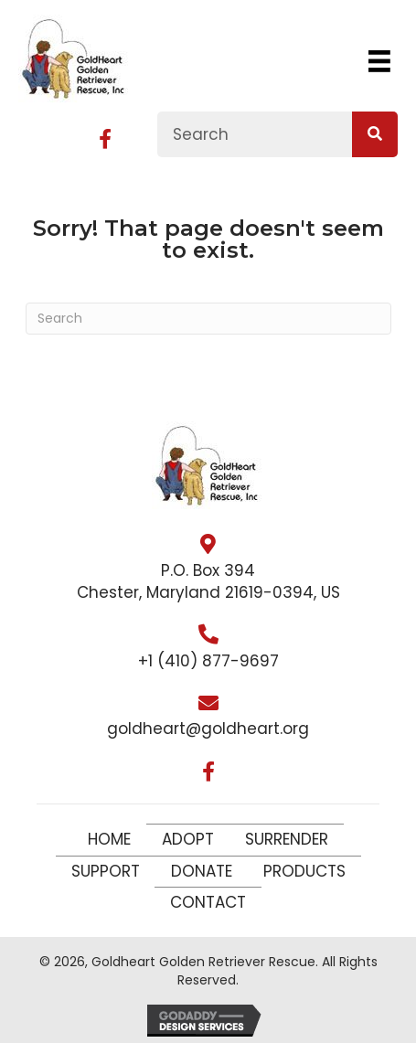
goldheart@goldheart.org (208, 729)
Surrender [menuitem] (286, 839)
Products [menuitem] (304, 871)
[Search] (208, 319)
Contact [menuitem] (208, 902)
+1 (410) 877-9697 (208, 661)
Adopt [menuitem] (188, 839)
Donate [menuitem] (201, 871)
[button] (105, 138)
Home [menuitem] (109, 839)
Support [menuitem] (105, 871)
